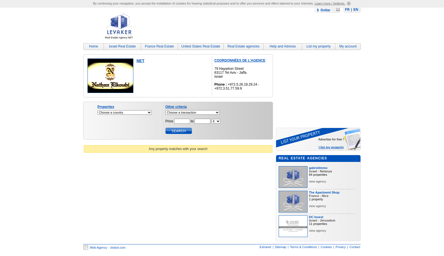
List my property (318, 46)
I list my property (331, 147)
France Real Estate (159, 46)
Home (93, 46)
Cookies (326, 247)
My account (348, 46)
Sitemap (280, 247)
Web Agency (98, 247)
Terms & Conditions (303, 247)
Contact (354, 247)
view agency (317, 181)
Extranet (265, 247)
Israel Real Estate (122, 46)
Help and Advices (283, 46)
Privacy (341, 247)
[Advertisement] (258, 27)
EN (355, 10)
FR (347, 10)
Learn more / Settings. (330, 3)
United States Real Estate (200, 46)
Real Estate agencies (243, 46)
